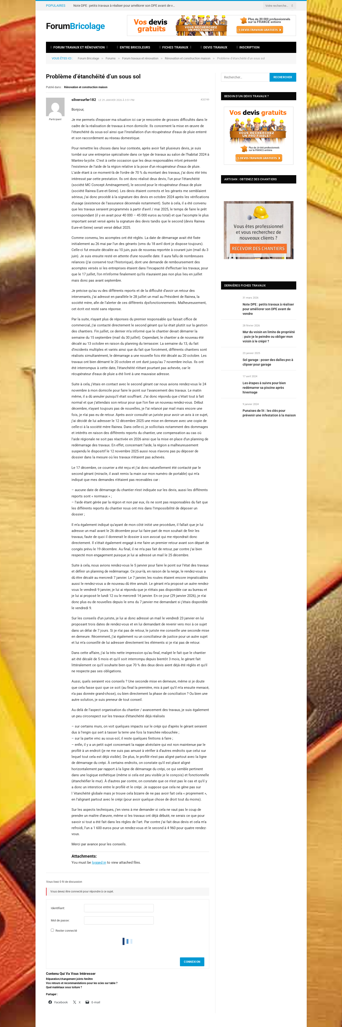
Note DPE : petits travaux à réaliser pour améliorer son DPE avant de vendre (125, 5)
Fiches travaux (174, 47)
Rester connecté (66, 930)
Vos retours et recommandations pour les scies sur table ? (81, 983)
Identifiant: (58, 908)
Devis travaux (214, 47)
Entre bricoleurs (133, 47)
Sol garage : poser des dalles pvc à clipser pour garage (268, 362)
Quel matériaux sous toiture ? (64, 987)
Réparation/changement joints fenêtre (69, 979)
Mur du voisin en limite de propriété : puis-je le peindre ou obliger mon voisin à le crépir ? (269, 336)
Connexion (192, 961)
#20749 (205, 99)
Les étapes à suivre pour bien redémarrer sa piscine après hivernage (264, 387)
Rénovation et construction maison (187, 58)
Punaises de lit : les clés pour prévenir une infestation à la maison (269, 413)
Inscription (248, 47)
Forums (111, 58)
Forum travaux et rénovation (78, 47)
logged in (99, 862)
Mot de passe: (60, 920)
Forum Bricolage (88, 58)
